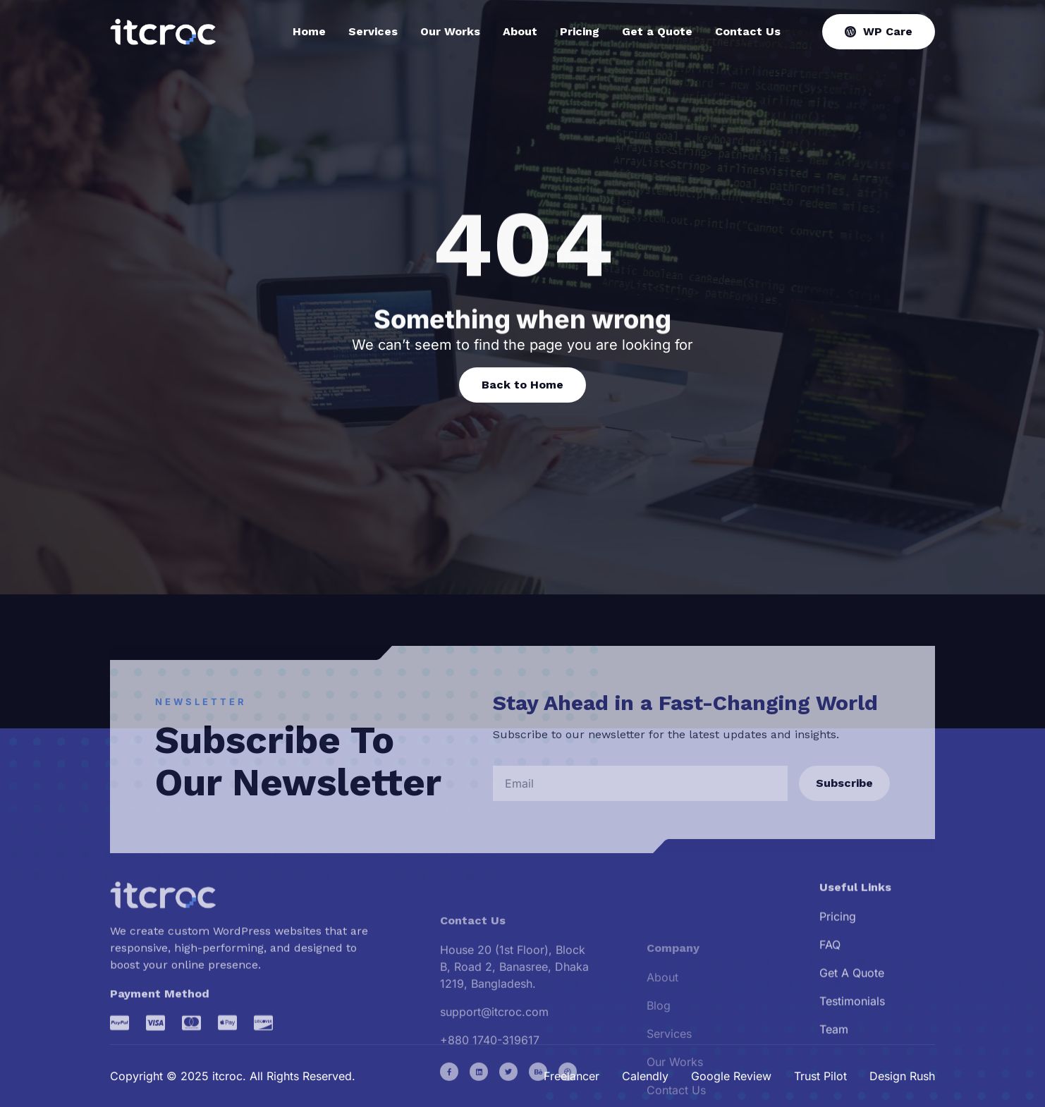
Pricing (579, 31)
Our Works (450, 31)
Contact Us (748, 31)
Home (309, 31)
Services (373, 31)
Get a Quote (657, 31)
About (520, 31)
